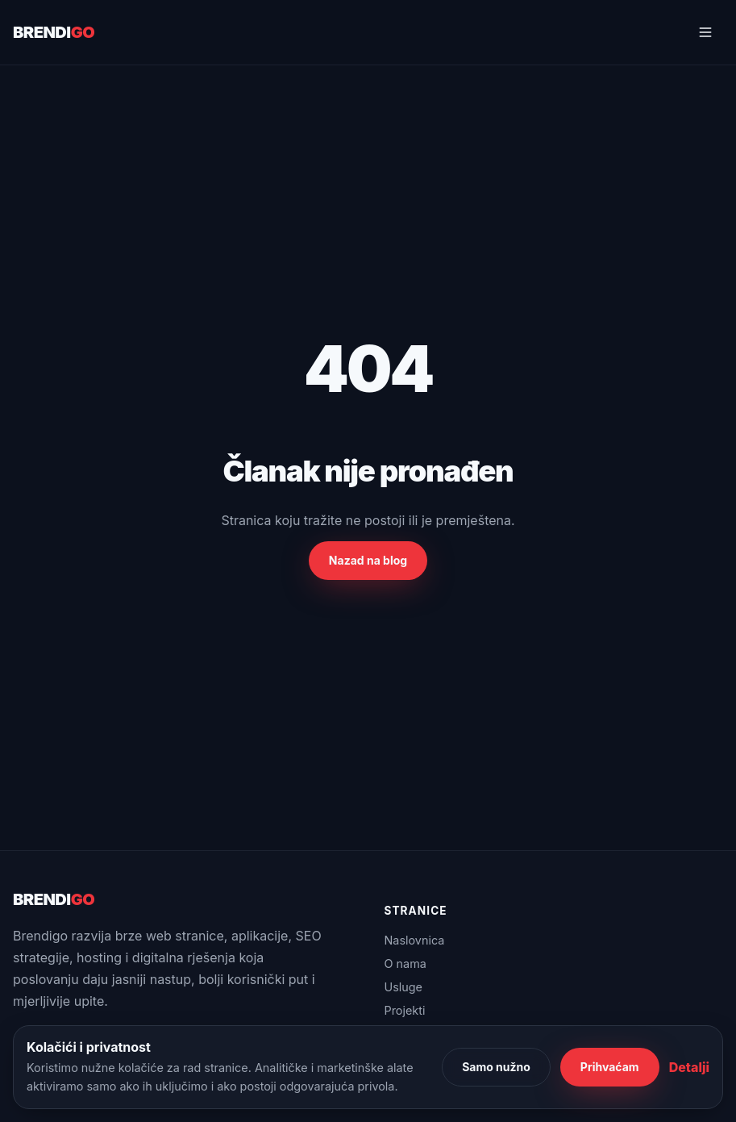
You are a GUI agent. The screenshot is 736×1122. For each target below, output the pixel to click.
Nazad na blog (368, 560)
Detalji (689, 1067)
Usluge (404, 987)
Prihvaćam (609, 1067)
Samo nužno (496, 1067)
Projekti (405, 1010)
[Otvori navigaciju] (705, 32)
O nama (405, 963)
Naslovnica (415, 940)
